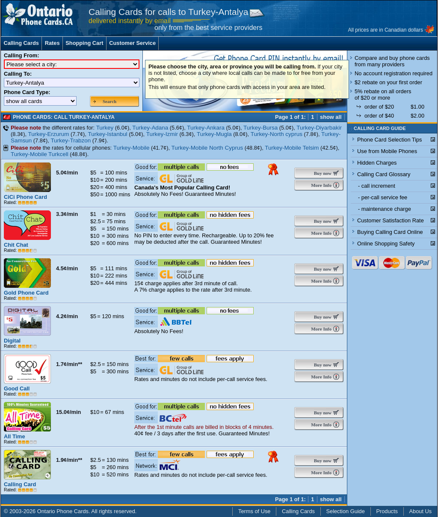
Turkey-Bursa (260, 127)
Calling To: (18, 74)
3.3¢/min (67, 214)
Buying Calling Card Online (390, 232)
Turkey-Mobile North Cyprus (207, 148)
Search (109, 101)
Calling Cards (21, 43)
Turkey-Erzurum (48, 134)
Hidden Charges (377, 163)
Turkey (105, 127)
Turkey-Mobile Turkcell (39, 154)
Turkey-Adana (150, 127)
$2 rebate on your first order (388, 82)
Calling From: (21, 55)
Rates (52, 43)
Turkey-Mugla (214, 134)
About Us (420, 511)
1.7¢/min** (69, 364)
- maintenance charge (384, 209)
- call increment (376, 186)
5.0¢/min (67, 172)
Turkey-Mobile (131, 148)
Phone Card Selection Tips (389, 139)
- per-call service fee (382, 197)
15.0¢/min (68, 412)
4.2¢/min (67, 316)
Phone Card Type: (27, 92)
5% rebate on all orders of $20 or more (383, 94)
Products (387, 511)
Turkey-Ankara (206, 127)
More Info (320, 185)
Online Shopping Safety (385, 243)
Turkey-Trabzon (70, 140)
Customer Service (132, 43)
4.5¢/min (67, 268)
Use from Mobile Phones (387, 151)
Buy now (320, 173)
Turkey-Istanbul (107, 134)
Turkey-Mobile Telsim (292, 148)
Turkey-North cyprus (276, 134)
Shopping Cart (84, 43)
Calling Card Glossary (383, 174)
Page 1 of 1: (290, 117)
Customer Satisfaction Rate (390, 220)
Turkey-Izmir (162, 134)
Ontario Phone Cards (63, 511)
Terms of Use (254, 511)
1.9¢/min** (69, 460)
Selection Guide (345, 511)
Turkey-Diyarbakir (319, 127)
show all (331, 117)
